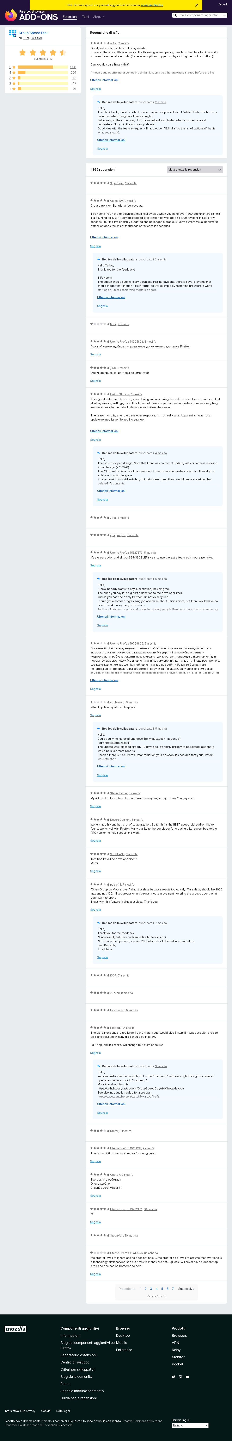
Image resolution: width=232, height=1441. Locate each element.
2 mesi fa (131, 183)
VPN (175, 1343)
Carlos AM (116, 200)
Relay (176, 1350)
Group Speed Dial (33, 33)
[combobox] (199, 15)
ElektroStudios (119, 394)
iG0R (113, 975)
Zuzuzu (115, 993)
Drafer (114, 1130)
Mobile (121, 1343)
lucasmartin (117, 1010)
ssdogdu (115, 1027)
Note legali (63, 1411)
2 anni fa (123, 43)
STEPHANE (117, 854)
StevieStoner (118, 793)
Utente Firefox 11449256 (126, 1253)
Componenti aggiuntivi (79, 1328)
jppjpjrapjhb (117, 535)
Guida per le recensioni (78, 1398)
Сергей (115, 1174)
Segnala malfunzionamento (82, 1391)
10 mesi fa (150, 1209)
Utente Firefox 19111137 (125, 1148)
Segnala (95, 88)
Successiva (186, 1289)
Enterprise (124, 1350)
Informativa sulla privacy (20, 1411)
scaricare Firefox (152, 5)
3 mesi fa (150, 341)
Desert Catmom (120, 819)
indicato (46, 1421)
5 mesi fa (150, 552)
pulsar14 (115, 884)
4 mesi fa (136, 394)
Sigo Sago (117, 183)
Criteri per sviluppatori (77, 1369)
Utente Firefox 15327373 (126, 552)
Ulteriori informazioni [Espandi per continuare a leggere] (104, 80)
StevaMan (116, 1235)
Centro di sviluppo (74, 1362)
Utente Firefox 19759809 (126, 643)
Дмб (113, 368)
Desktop (123, 1335)
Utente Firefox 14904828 (126, 341)
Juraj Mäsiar (32, 38)
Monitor (178, 1357)
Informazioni (70, 1335)
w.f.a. (113, 43)
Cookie (46, 1411)
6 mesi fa (134, 793)
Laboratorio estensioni (78, 1355)
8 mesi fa (127, 993)
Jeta (113, 517)
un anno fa (151, 1253)
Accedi (222, 4)
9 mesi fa (132, 1010)
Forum (65, 1384)
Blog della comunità (76, 1377)
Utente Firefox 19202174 (126, 1209)
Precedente (127, 1289)
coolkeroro (117, 702)
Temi (85, 17)
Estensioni (70, 17)
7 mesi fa (128, 884)
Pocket (177, 1364)
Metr (113, 324)
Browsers (179, 1335)
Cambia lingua (181, 1420)
